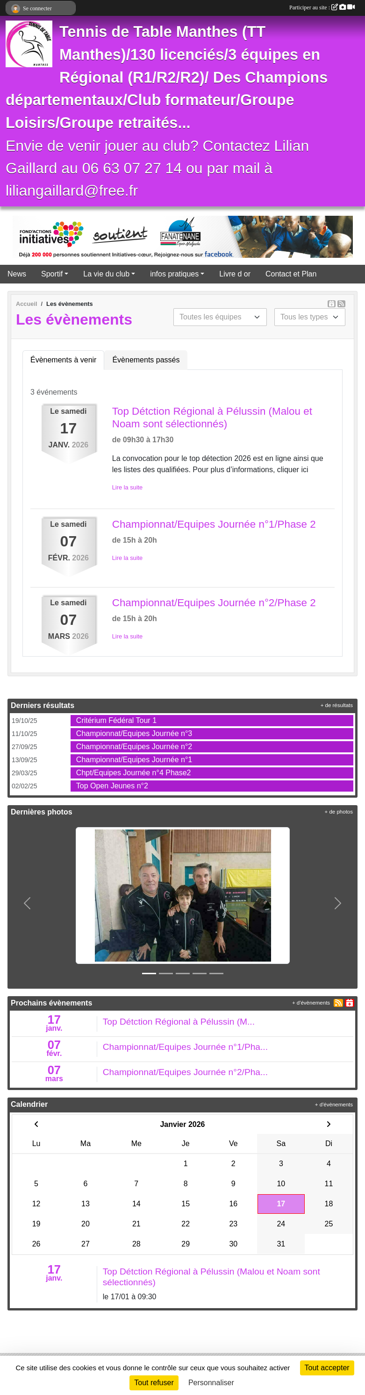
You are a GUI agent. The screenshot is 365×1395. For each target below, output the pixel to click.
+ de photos (339, 811)
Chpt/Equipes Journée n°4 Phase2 (133, 773)
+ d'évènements (311, 1003)
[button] (27, 903)
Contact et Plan (290, 274)
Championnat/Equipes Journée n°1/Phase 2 (214, 524)
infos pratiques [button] (174, 274)
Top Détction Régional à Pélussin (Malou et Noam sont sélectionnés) (212, 417)
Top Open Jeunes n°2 (112, 786)
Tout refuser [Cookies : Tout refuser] (153, 1383)
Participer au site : (322, 7)
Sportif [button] (52, 274)
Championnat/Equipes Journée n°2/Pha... (185, 1072)
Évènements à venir (63, 360)
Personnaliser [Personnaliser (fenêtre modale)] (211, 1383)
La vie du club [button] (106, 274)
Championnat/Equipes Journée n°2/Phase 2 (214, 603)
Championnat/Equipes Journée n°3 (134, 733)
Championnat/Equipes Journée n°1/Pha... (185, 1047)
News (16, 274)
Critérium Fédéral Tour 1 (116, 720)
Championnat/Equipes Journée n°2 (134, 747)
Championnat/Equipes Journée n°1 (134, 760)
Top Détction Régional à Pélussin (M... (179, 1022)
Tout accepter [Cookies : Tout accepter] (327, 1368)
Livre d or (234, 274)
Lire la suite (127, 487)
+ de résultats (337, 705)
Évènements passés (145, 360)
